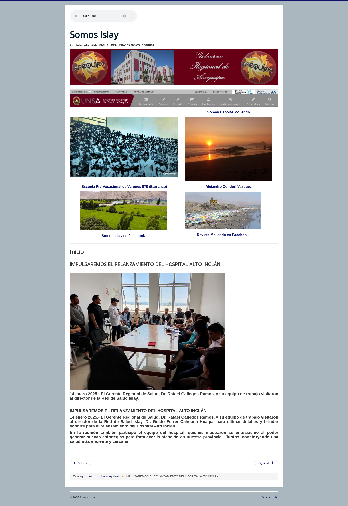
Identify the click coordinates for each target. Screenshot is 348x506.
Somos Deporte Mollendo (228, 112)
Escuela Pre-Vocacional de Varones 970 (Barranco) (124, 186)
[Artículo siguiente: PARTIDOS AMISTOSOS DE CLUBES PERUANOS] (266, 463)
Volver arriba (270, 497)
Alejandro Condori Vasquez (229, 186)
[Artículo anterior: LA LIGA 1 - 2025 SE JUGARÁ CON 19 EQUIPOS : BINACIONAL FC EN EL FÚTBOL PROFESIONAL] (80, 463)
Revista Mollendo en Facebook (223, 235)
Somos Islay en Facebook (123, 236)
